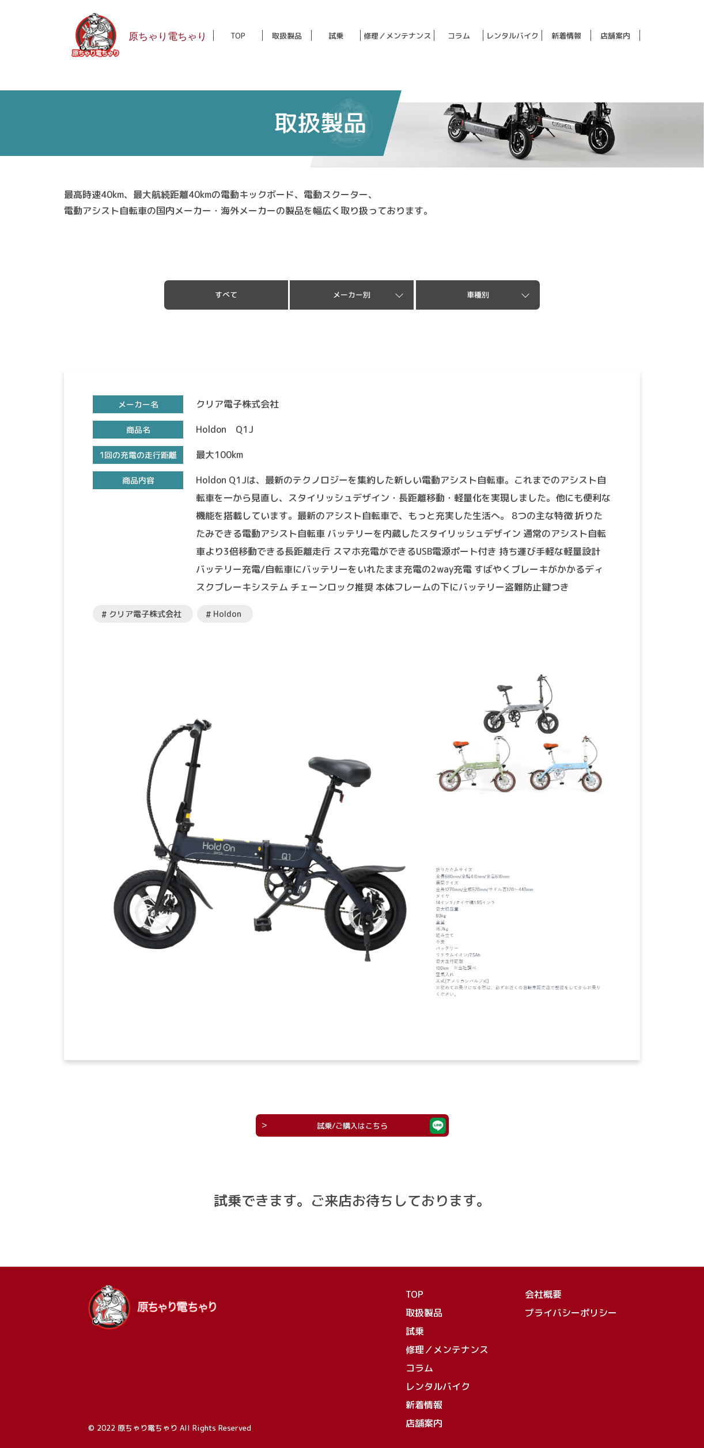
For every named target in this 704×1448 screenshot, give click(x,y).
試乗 (335, 36)
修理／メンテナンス (397, 36)
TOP (237, 36)
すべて (226, 294)
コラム (459, 36)
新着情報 (566, 36)
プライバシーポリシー (571, 1312)
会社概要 (543, 1294)
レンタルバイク (512, 36)
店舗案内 (615, 36)
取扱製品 (287, 36)
